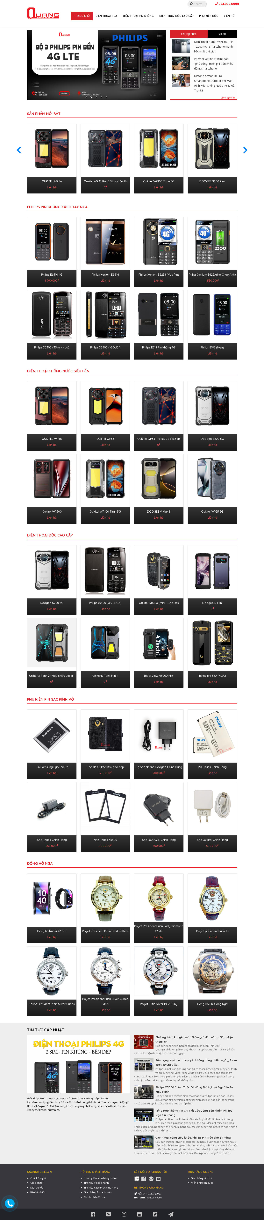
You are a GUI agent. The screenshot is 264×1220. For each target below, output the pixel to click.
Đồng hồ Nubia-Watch (52, 931)
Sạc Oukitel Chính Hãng (212, 840)
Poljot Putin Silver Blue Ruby (158, 1004)
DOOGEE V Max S (159, 511)
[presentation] (18, 150)
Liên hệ (229, 16)
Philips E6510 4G (51, 274)
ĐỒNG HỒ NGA (40, 863)
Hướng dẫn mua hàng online (100, 1178)
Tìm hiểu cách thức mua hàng (101, 1187)
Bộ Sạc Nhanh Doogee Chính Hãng (159, 767)
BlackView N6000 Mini (159, 675)
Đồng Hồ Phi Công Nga (212, 1004)
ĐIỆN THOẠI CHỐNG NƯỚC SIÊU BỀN (58, 371)
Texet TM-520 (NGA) (212, 675)
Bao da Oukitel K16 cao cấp (105, 767)
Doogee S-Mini (212, 603)
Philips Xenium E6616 (105, 274)
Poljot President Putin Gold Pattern (105, 931)
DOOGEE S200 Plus (212, 181)
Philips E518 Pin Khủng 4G (158, 347)
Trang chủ (82, 16)
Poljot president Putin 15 (212, 931)
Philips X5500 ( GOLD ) (105, 347)
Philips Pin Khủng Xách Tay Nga (57, 207)
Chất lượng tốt (38, 1178)
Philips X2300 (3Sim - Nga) (51, 347)
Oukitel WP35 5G (212, 511)
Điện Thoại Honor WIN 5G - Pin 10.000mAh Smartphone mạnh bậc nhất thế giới (213, 46)
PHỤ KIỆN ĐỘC (208, 16)
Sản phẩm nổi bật (44, 113)
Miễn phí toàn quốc (202, 1182)
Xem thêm (228, 98)
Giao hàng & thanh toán (98, 1192)
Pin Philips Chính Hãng (212, 767)
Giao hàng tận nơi (201, 1178)
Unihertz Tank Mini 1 (105, 675)
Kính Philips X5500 (105, 840)
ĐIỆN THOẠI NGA (106, 16)
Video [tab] (222, 34)
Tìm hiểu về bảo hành (96, 1182)
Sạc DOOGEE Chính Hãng (159, 840)
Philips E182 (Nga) (212, 347)
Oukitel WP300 (52, 511)
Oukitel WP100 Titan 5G (158, 181)
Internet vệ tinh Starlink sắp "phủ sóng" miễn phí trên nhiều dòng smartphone (213, 63)
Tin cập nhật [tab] (188, 34)
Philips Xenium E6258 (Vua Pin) (159, 274)
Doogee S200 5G (212, 439)
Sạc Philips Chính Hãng (52, 840)
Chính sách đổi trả (94, 1197)
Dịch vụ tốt (36, 1187)
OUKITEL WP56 (52, 181)
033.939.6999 (227, 4)
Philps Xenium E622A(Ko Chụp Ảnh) (212, 274)
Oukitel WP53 (105, 439)
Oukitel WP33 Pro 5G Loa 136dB (105, 181)
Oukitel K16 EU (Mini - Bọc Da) (159, 603)
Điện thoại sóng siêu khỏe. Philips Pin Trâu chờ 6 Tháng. (193, 1137)
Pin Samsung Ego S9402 (52, 767)
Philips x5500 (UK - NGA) (105, 603)
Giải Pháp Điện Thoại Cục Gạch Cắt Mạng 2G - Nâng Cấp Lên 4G (67, 1098)
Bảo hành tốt (37, 1192)
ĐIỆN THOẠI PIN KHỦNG (138, 16)
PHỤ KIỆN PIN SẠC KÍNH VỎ (50, 699)
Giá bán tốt (36, 1182)
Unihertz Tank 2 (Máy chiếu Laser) (52, 675)
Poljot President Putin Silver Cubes (52, 1004)
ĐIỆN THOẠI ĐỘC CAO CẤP (176, 16)
